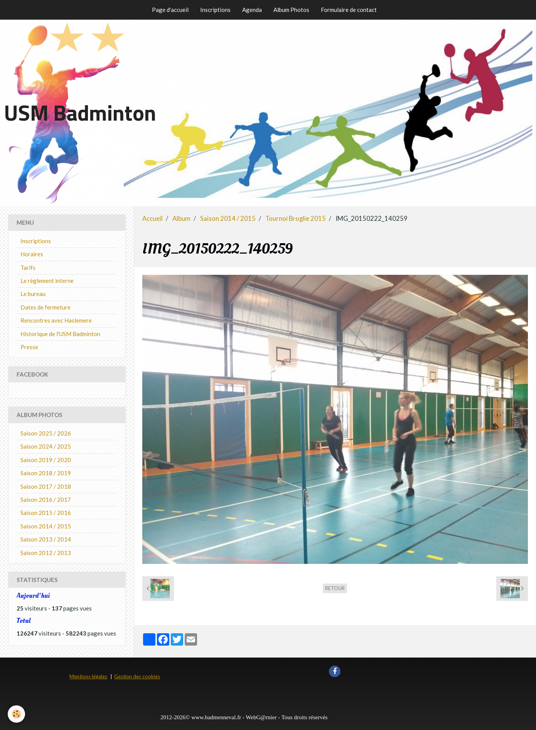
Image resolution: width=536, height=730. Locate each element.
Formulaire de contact (349, 9)
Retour (335, 588)
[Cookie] (16, 714)
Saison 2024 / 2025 (45, 446)
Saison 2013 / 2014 (45, 539)
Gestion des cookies (137, 676)
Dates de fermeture (45, 307)
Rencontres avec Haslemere (56, 320)
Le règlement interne (47, 280)
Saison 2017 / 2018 (45, 486)
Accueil (152, 218)
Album (181, 218)
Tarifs (27, 267)
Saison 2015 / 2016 (45, 512)
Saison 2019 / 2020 (45, 459)
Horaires (31, 254)
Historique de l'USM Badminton (60, 333)
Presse (29, 346)
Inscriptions (215, 9)
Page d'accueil (170, 9)
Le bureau (33, 293)
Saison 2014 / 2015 (228, 218)
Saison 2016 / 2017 (45, 499)
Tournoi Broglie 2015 (295, 218)
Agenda (252, 9)
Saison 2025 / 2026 (45, 433)
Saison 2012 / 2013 (45, 552)
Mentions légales (88, 676)
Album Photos (291, 9)
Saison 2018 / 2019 (45, 472)
